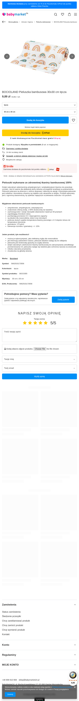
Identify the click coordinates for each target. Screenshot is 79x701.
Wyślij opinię (39, 376)
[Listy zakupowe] (62, 14)
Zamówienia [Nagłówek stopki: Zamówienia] (9, 604)
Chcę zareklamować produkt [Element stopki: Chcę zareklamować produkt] (16, 621)
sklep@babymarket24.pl (29, 680)
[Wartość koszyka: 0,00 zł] (69, 14)
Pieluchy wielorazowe (43, 22)
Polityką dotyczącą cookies (62, 687)
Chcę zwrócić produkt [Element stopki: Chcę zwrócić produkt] (12, 625)
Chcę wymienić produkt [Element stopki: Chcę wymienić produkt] (13, 630)
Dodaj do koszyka (35, 120)
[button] (7, 56)
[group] (39, 58)
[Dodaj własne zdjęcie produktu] (52, 348)
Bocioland (14, 258)
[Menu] (76, 14)
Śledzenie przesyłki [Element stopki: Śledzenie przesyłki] (11, 616)
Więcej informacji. (67, 176)
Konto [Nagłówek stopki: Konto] (5, 644)
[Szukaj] (55, 14)
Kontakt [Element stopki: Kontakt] (5, 634)
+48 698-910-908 (9, 680)
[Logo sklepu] (15, 14)
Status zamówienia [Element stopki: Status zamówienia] (11, 612)
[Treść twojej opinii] (39, 335)
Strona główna (13, 22)
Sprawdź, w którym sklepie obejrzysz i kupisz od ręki (27, 156)
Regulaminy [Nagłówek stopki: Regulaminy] (9, 655)
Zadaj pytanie (63, 299)
